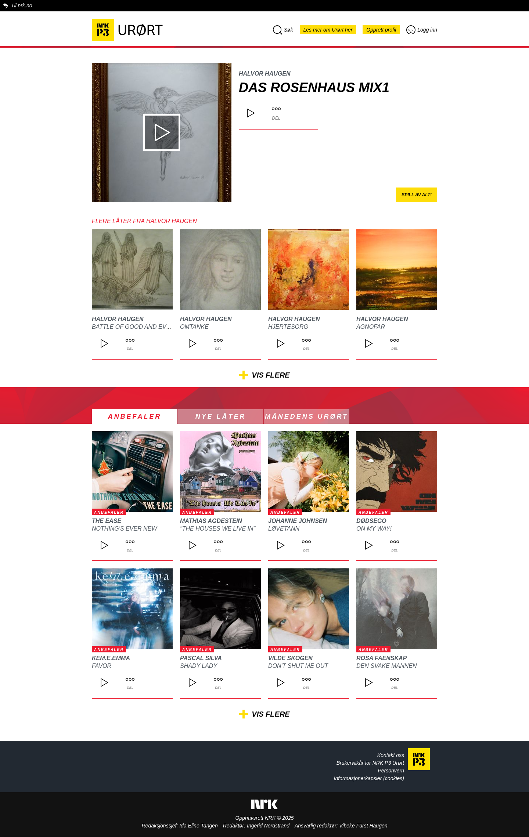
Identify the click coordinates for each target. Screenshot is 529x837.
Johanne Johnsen (297, 521)
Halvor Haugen (264, 73)
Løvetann (283, 528)
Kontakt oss (390, 755)
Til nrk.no (21, 5)
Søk (283, 29)
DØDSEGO (371, 521)
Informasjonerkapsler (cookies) (369, 778)
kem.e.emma (111, 658)
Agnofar (370, 327)
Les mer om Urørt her (328, 30)
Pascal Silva (201, 658)
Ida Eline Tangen (198, 826)
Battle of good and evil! (132, 327)
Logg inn (421, 29)
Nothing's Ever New (124, 528)
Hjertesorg (288, 327)
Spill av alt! (417, 194)
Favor (101, 666)
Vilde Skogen (290, 658)
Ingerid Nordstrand (268, 826)
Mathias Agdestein (211, 521)
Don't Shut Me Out (298, 666)
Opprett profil (381, 30)
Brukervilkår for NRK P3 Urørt (370, 763)
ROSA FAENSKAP (381, 658)
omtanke (194, 327)
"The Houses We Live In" (217, 528)
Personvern (391, 771)
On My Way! (374, 528)
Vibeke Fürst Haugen (363, 826)
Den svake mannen (386, 666)
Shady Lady (198, 666)
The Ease (106, 521)
